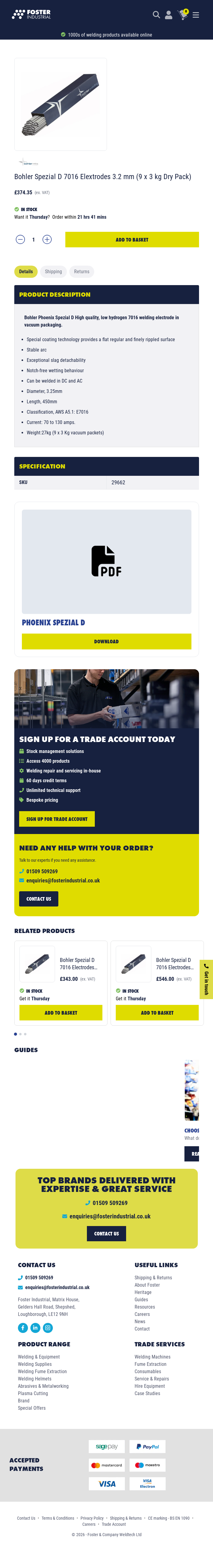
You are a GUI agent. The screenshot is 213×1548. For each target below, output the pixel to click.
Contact (142, 1329)
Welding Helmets (34, 1379)
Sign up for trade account (57, 818)
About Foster (147, 1285)
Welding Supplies (35, 1364)
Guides (141, 1299)
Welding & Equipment (39, 1357)
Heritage (143, 1292)
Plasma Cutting (33, 1393)
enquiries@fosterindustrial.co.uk (63, 880)
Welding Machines (152, 1357)
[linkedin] (36, 1331)
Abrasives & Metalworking (43, 1386)
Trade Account (114, 1524)
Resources (145, 1307)
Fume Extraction (151, 1364)
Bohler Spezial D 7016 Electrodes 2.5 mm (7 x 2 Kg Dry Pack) (78, 964)
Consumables (148, 1371)
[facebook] (24, 1331)
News (140, 1321)
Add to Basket (132, 239)
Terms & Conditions (58, 1518)
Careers (142, 1314)
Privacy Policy (92, 1518)
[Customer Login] (168, 15)
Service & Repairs (152, 1379)
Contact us (38, 898)
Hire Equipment (150, 1386)
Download (106, 641)
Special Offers (32, 1408)
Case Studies (147, 1393)
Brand (23, 1401)
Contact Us (26, 1518)
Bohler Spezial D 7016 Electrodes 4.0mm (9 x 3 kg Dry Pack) (173, 964)
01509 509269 (35, 1278)
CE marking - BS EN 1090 (169, 1518)
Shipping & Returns (153, 1278)
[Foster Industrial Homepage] (31, 15)
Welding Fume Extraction (42, 1371)
